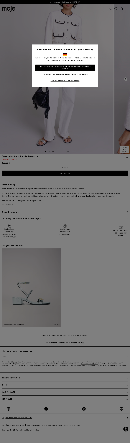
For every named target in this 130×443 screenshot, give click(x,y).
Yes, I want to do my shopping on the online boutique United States (65, 67)
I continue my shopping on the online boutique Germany (65, 74)
